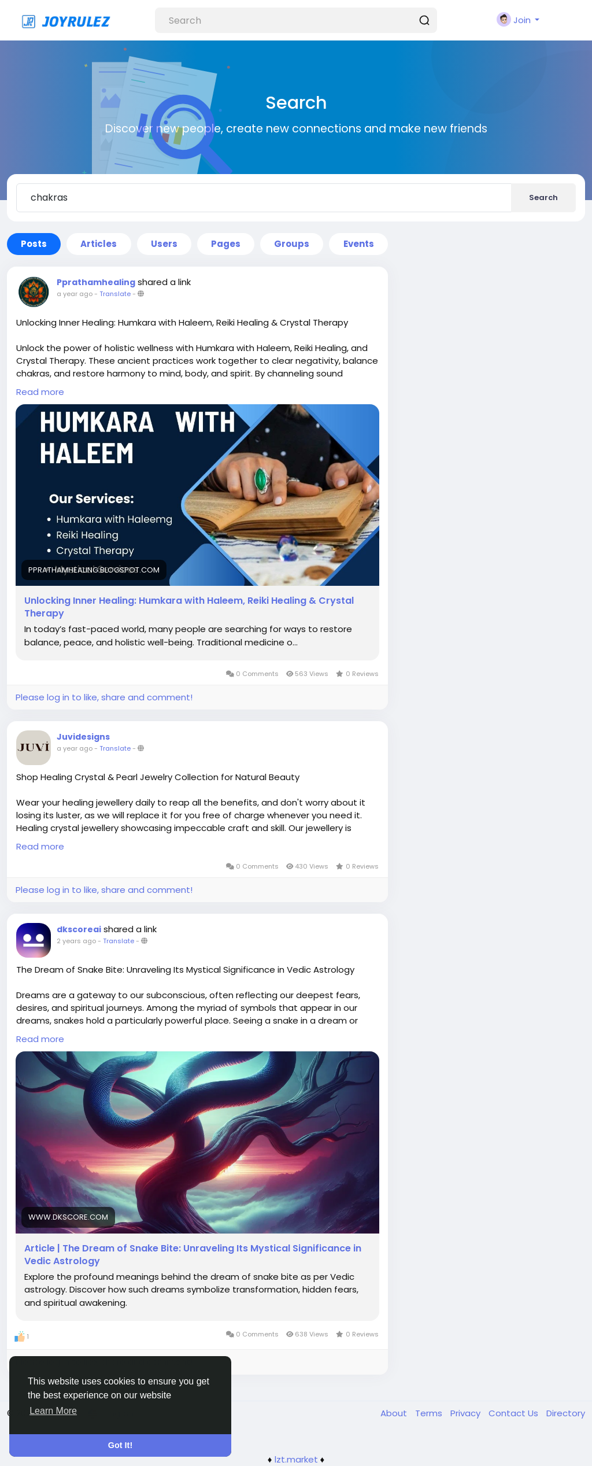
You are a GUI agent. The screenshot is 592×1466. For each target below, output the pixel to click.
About (394, 1413)
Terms (430, 1413)
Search (543, 197)
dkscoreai (79, 929)
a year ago (74, 293)
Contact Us (515, 1413)
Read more (40, 392)
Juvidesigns (83, 737)
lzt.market (296, 1459)
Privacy (466, 1413)
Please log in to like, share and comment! (104, 697)
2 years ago (76, 941)
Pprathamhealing (96, 282)
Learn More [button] (53, 1411)
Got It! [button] (120, 1445)
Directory (565, 1413)
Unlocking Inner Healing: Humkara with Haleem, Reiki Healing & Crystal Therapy (189, 607)
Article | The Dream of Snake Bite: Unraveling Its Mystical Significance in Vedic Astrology (192, 1255)
